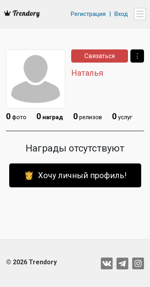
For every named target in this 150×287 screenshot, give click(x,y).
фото (16, 116)
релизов (87, 116)
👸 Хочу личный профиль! (75, 175)
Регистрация (88, 14)
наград (49, 116)
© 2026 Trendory (31, 262)
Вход (121, 14)
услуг (122, 116)
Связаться (99, 56)
